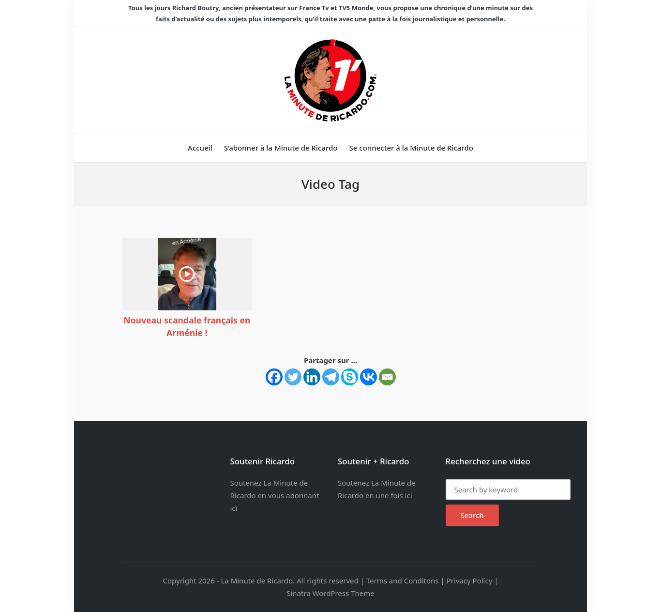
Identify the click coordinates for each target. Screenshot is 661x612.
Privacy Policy (470, 580)
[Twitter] (293, 376)
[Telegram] (330, 376)
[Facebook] (274, 376)
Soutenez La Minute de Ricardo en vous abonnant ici (274, 495)
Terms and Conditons (402, 580)
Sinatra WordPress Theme (330, 593)
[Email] (387, 376)
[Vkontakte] (368, 376)
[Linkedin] (311, 376)
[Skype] (349, 376)
